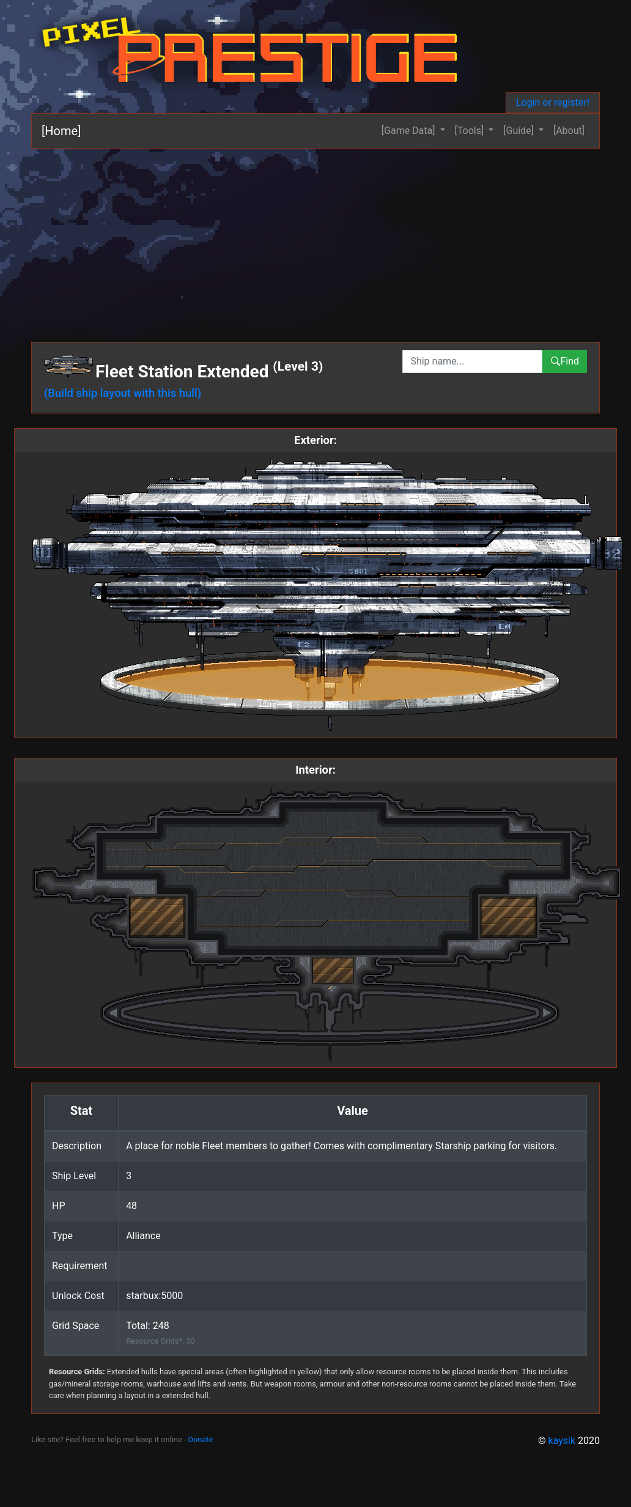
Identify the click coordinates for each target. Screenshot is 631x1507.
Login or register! (552, 102)
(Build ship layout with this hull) (122, 393)
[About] (569, 130)
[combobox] (472, 361)
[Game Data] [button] (410, 130)
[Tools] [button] (471, 130)
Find (564, 361)
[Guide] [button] (519, 130)
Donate (200, 1439)
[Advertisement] (315, 240)
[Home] (61, 131)
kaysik (562, 1440)
